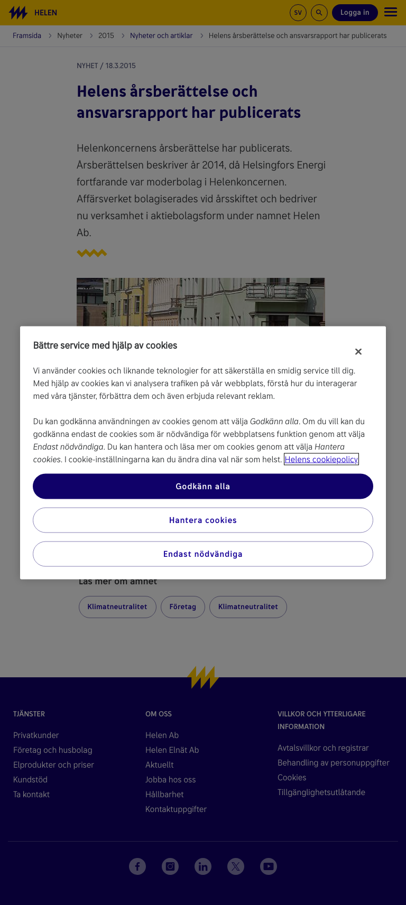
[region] (202, 452)
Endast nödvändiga (203, 553)
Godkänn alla (203, 486)
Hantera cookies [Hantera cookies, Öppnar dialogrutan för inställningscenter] (203, 520)
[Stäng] (358, 351)
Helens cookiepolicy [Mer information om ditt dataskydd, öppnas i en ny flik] (321, 459)
